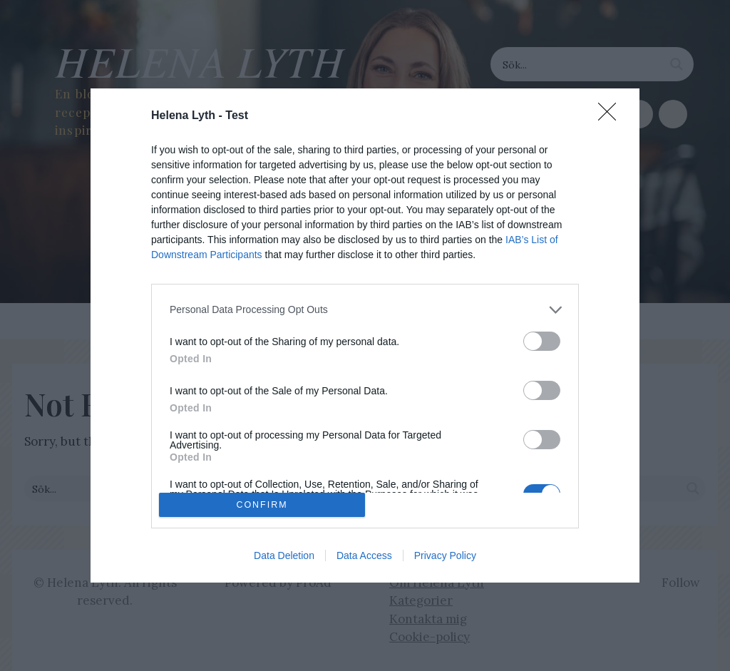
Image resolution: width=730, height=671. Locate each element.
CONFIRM (262, 505)
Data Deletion (284, 555)
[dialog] (365, 335)
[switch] (541, 341)
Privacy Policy (445, 555)
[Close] (611, 116)
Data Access (364, 555)
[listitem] (365, 309)
